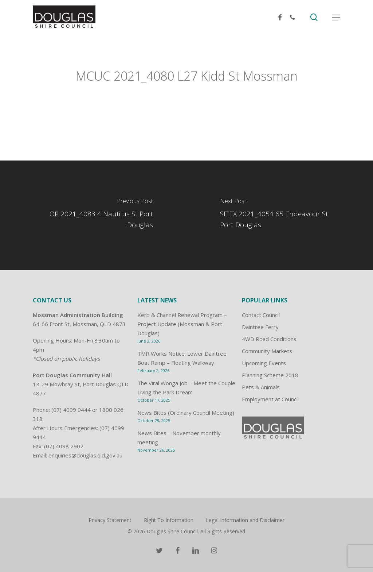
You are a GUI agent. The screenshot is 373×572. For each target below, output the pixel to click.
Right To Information (168, 520)
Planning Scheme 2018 (270, 375)
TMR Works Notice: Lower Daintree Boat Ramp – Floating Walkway (182, 358)
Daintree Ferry (260, 327)
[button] (336, 17)
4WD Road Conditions (269, 339)
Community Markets (267, 351)
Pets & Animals (261, 387)
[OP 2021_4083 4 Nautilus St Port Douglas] (93, 215)
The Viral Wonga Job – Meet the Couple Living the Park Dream (186, 387)
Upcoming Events (264, 363)
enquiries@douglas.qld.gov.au (85, 455)
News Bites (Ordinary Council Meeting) (185, 412)
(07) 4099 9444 (71, 409)
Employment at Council (270, 399)
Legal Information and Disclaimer (245, 520)
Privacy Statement (110, 520)
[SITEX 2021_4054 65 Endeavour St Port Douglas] (279, 215)
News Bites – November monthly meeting (179, 437)
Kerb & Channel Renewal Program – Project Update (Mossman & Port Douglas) (182, 324)
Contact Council (261, 314)
